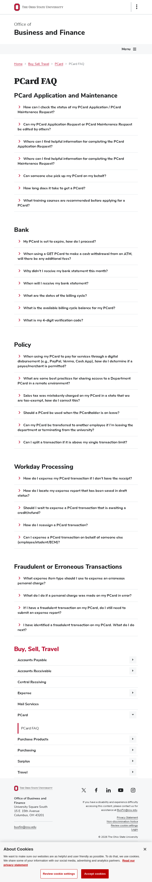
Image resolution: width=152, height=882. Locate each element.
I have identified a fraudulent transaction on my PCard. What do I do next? (76, 627)
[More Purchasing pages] (132, 750)
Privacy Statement (127, 817)
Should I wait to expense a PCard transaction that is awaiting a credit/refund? (72, 510)
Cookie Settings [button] (128, 825)
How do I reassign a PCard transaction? (55, 525)
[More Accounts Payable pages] (132, 659)
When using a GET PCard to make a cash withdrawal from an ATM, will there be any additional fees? (75, 256)
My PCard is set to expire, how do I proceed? (59, 241)
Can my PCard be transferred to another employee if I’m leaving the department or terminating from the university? (75, 427)
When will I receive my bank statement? (55, 283)
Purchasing (27, 750)
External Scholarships (75, 851)
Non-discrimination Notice (122, 821)
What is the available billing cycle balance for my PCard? (69, 308)
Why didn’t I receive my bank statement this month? (65, 271)
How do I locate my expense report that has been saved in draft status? (72, 493)
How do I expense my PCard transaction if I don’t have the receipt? (77, 478)
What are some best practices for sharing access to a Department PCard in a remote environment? (74, 381)
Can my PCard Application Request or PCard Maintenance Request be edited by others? (75, 127)
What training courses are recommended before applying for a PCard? (71, 203)
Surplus (24, 761)
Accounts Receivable (34, 671)
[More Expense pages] (132, 692)
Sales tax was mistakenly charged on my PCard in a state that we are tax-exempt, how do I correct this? (74, 398)
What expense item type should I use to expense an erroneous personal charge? (71, 581)
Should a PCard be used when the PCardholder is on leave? (71, 412)
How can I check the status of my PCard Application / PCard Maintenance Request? (69, 109)
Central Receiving (32, 682)
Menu (126, 49)
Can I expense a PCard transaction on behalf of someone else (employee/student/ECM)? (70, 540)
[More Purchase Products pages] (132, 739)
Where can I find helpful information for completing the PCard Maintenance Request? (71, 161)
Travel (22, 772)
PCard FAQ (30, 728)
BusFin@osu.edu (127, 810)
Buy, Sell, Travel (38, 64)
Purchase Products (33, 739)
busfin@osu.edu (25, 827)
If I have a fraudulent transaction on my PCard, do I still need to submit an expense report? (72, 610)
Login (134, 829)
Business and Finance (49, 32)
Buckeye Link (78, 855)
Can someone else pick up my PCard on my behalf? (64, 175)
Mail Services (28, 704)
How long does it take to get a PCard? (54, 188)
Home (18, 64)
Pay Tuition (48, 851)
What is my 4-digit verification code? (53, 320)
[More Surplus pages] (132, 761)
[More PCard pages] (132, 714)
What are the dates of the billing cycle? (55, 295)
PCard (59, 64)
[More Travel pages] (132, 772)
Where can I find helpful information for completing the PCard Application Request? (71, 144)
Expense (24, 693)
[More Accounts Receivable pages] (132, 670)
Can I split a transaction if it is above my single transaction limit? (75, 442)
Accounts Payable (32, 660)
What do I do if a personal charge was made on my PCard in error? (77, 595)
